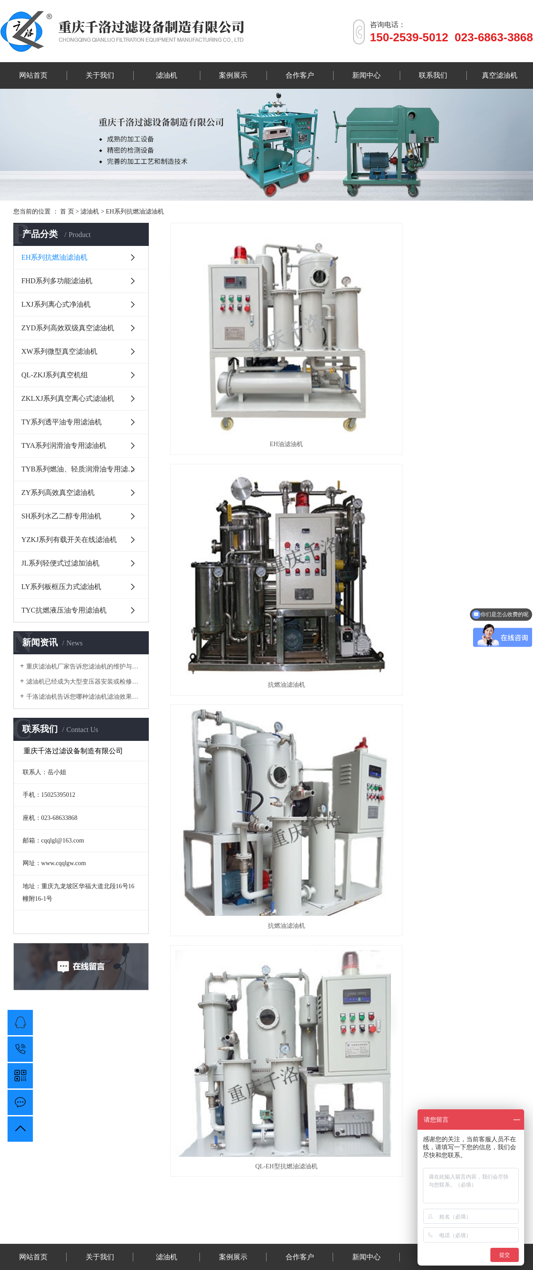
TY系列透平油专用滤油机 (61, 422)
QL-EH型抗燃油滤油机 (225, 456)
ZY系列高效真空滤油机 (58, 492)
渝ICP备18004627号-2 (363, 1231)
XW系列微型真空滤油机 (59, 351)
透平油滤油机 (371, 1220)
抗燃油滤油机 (344, 329)
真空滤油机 (499, 75)
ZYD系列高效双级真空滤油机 (67, 328)
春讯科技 (136, 1220)
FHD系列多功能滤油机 (56, 281)
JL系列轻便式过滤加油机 (60, 563)
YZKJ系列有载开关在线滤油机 (69, 539)
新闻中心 (366, 75)
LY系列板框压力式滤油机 (61, 586)
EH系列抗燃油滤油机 (135, 211)
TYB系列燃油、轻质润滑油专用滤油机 (81, 469)
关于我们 (100, 75)
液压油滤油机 (228, 1220)
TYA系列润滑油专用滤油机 (63, 445)
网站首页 (33, 75)
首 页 (67, 211)
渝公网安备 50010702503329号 (266, 1243)
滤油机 (166, 75)
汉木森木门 (192, 1220)
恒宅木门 (163, 1220)
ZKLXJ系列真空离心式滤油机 (67, 398)
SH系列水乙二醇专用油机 (61, 516)
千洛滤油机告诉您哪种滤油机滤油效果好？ (84, 696)
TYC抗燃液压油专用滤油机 (64, 610)
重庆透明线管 (294, 1220)
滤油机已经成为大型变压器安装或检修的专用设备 (84, 681)
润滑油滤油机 (332, 1220)
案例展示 (233, 75)
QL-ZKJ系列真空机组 (54, 375)
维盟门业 (261, 1220)
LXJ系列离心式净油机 (56, 304)
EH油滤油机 (225, 329)
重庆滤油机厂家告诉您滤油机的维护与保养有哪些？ (84, 666)
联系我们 (433, 75)
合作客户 (300, 75)
